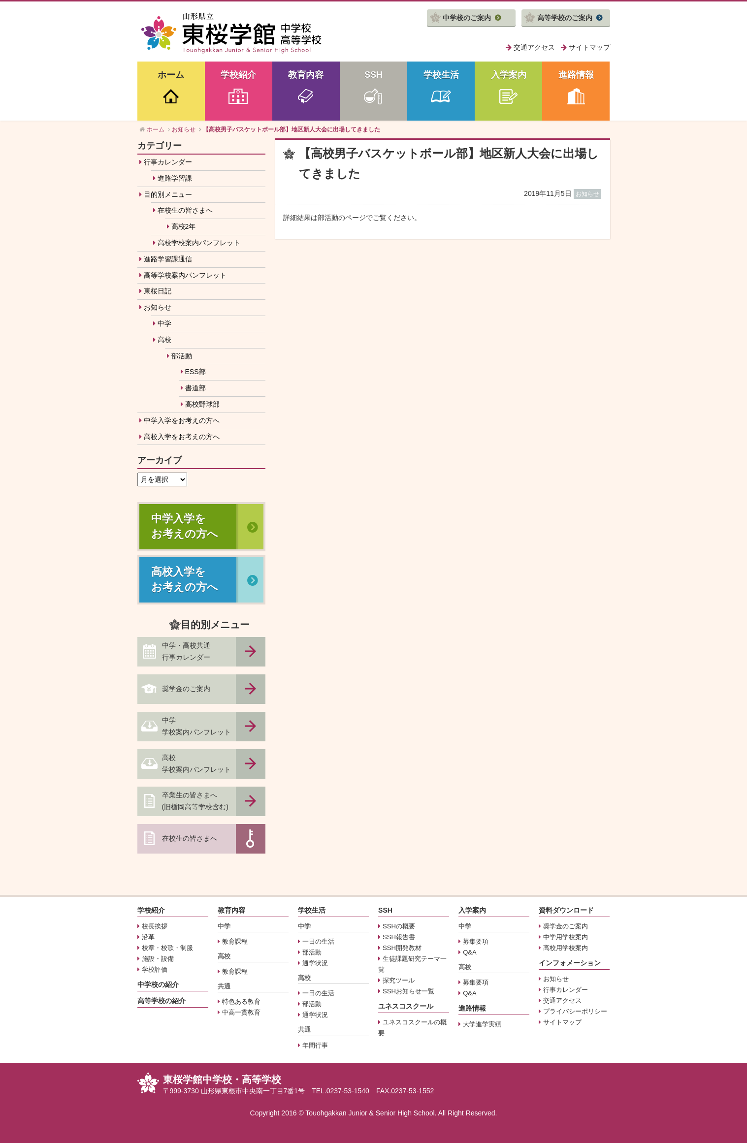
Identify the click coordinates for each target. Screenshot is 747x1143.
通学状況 (315, 963)
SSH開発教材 (402, 948)
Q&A (469, 952)
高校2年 (183, 226)
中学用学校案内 (565, 937)
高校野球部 (202, 404)
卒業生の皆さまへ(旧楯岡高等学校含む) (195, 801)
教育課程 (235, 941)
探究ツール (399, 980)
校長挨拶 (154, 926)
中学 (164, 323)
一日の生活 (318, 941)
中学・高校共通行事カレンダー (186, 651)
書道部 (195, 388)
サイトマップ (589, 47)
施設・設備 (158, 958)
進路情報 (576, 75)
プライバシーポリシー (575, 1011)
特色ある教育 (241, 1001)
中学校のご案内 (467, 18)
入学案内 (508, 75)
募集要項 (475, 941)
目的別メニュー (168, 194)
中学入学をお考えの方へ (182, 420)
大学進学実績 (482, 1024)
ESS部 (195, 372)
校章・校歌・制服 (167, 948)
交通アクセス (534, 47)
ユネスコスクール (405, 1006)
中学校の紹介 (158, 984)
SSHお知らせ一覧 (408, 991)
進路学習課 (175, 178)
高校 (164, 340)
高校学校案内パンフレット (199, 243)
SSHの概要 (399, 926)
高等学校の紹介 (161, 1001)
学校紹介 (238, 75)
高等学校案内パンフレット (185, 275)
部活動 (181, 356)
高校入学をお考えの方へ (182, 437)
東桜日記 (157, 291)
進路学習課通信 (168, 259)
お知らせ (157, 307)
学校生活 (441, 75)
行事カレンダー (168, 162)
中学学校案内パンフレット (196, 726)
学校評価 (154, 969)
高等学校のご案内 (564, 18)
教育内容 (306, 75)
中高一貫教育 (241, 1012)
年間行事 (315, 1045)
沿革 (148, 937)
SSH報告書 (399, 937)
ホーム (171, 75)
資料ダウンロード (566, 910)
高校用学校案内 (565, 948)
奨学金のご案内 (186, 689)
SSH (373, 75)
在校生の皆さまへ (185, 210)
